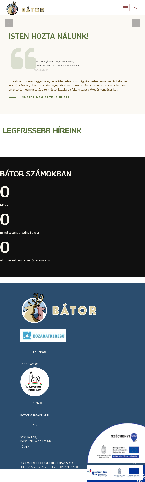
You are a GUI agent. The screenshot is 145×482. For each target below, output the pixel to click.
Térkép (24, 446)
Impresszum (28, 466)
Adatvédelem (47, 466)
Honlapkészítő (68, 466)
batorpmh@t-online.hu (35, 415)
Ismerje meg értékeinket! (45, 97)
